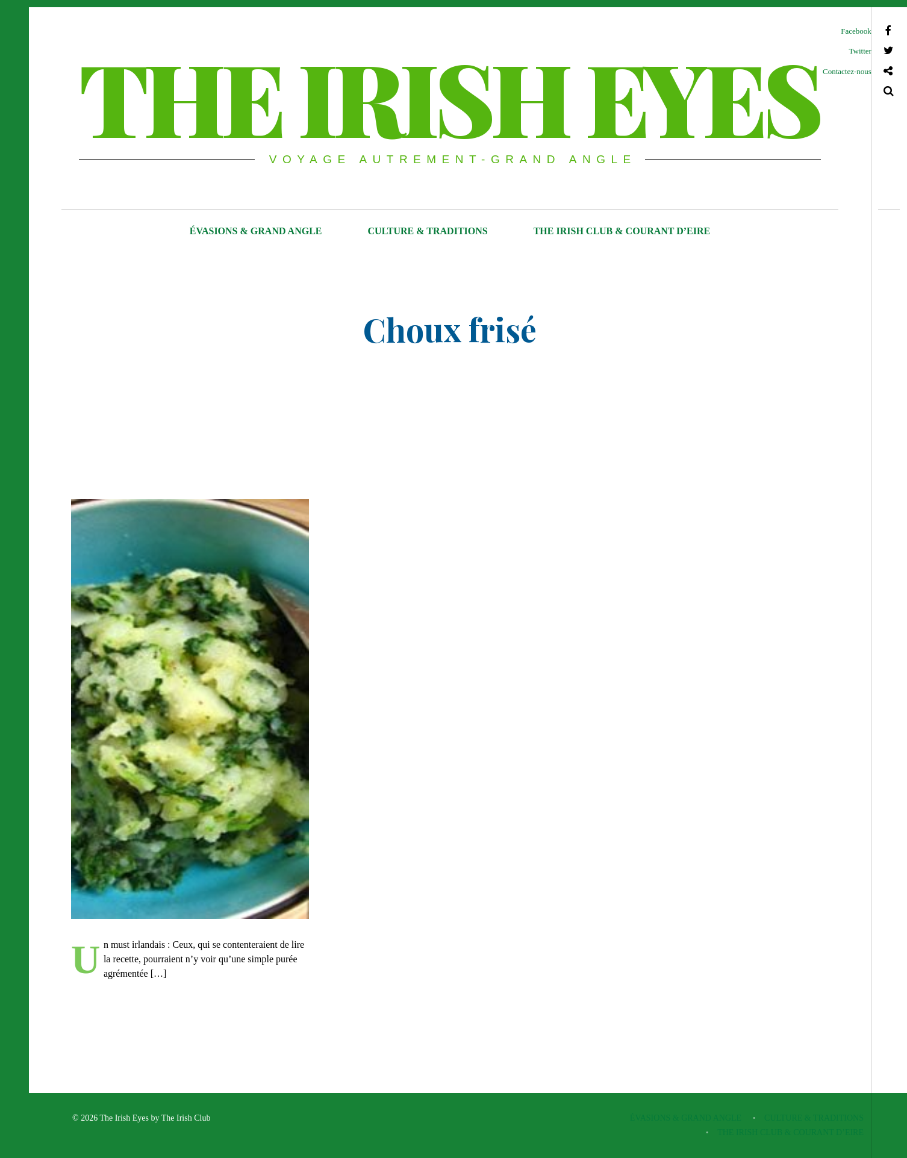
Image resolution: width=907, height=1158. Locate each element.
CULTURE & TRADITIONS (428, 231)
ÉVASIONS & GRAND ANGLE (256, 231)
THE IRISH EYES (448, 96)
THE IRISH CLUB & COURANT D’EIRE (622, 231)
